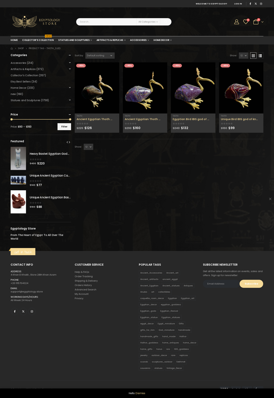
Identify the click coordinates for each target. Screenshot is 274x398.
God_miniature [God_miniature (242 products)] (166, 330)
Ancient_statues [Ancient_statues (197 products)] (171, 285)
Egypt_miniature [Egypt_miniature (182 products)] (166, 323)
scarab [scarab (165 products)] (144, 361)
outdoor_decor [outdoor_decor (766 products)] (159, 355)
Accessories (138, 40)
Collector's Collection (24, 75)
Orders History (83, 285)
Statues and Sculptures (74, 40)
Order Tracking (84, 276)
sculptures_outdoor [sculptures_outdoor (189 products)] (162, 361)
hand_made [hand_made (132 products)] (168, 336)
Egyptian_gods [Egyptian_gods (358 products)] (148, 310)
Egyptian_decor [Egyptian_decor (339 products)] (148, 304)
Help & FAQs (82, 272)
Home (14, 40)
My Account (81, 294)
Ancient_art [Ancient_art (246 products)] (172, 272)
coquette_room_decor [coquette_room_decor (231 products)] (152, 298)
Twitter (23, 311)
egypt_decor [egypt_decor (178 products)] (147, 323)
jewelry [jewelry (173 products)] (143, 355)
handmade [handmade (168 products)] (184, 330)
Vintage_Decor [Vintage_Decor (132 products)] (174, 368)
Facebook (14, 311)
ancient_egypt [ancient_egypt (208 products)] (170, 279)
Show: (233, 55)
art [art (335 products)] (152, 291)
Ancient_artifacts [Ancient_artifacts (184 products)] (149, 279)
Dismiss (140, 393)
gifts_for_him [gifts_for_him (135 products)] (147, 330)
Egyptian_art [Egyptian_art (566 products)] (187, 298)
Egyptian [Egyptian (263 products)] (172, 298)
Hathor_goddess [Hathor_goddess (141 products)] (149, 342)
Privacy (79, 298)
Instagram (32, 311)
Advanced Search (85, 289)
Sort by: (79, 55)
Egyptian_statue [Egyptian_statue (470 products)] (149, 317)
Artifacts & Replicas (110, 40)
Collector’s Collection (38, 39)
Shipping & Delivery (86, 281)
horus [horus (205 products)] (159, 349)
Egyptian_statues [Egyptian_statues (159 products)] (171, 317)
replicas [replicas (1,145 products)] (183, 355)
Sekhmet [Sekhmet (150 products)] (180, 361)
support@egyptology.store (27, 291)
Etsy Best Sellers (21, 81)
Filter (64, 126)
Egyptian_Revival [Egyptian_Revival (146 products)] (169, 310)
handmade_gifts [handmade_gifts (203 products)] (149, 336)
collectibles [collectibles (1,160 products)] (164, 291)
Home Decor (161, 40)
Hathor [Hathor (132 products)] (182, 336)
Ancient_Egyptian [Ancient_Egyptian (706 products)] (149, 285)
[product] (97, 87)
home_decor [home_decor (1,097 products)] (189, 342)
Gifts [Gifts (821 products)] (181, 323)
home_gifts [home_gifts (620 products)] (146, 349)
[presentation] (67, 142)
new (13, 94)
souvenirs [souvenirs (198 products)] (145, 368)
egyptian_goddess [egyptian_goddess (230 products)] (171, 304)
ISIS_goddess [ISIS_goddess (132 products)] (181, 349)
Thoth (79, 116)
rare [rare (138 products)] (173, 355)
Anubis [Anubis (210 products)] (143, 291)
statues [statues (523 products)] (158, 368)
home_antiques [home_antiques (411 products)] (170, 342)
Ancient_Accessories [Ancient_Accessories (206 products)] (151, 272)
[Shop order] (100, 55)
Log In (238, 3)
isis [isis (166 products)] (168, 349)
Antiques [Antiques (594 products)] (188, 285)
